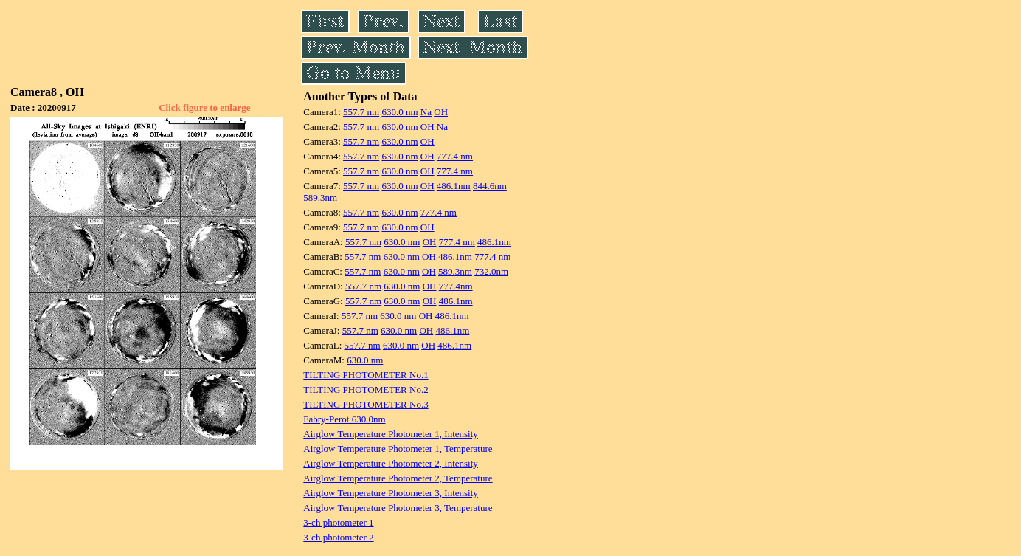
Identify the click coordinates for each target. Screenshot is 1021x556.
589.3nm (320, 197)
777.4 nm (455, 156)
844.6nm (490, 185)
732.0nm (491, 271)
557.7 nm (361, 111)
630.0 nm (399, 111)
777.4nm (456, 286)
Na (426, 111)
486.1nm (454, 185)
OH (441, 111)
